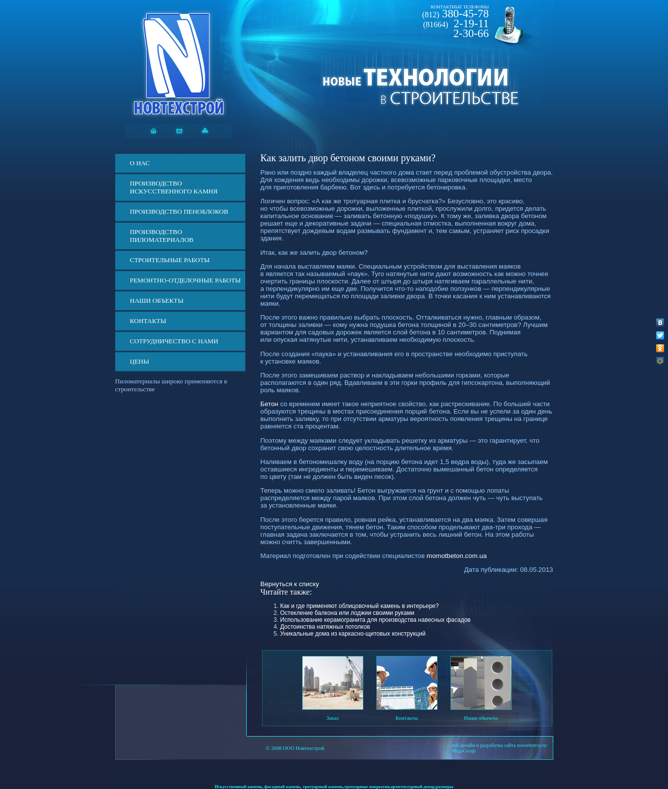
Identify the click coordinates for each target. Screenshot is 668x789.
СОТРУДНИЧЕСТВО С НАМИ (174, 341)
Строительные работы (170, 260)
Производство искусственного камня (174, 187)
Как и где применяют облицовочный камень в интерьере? (359, 606)
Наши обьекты (480, 718)
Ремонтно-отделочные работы (185, 280)
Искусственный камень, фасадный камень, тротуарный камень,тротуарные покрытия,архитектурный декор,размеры (334, 786)
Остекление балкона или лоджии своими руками (347, 612)
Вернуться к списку (290, 584)
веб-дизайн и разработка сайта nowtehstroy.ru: (500, 745)
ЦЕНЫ (139, 361)
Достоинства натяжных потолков (325, 626)
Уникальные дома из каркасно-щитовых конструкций (353, 633)
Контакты (148, 321)
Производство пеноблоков (179, 211)
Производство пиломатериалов (162, 235)
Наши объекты (157, 300)
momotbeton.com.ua (457, 555)
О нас (140, 163)
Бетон (269, 404)
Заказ (332, 718)
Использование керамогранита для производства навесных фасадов (375, 619)
